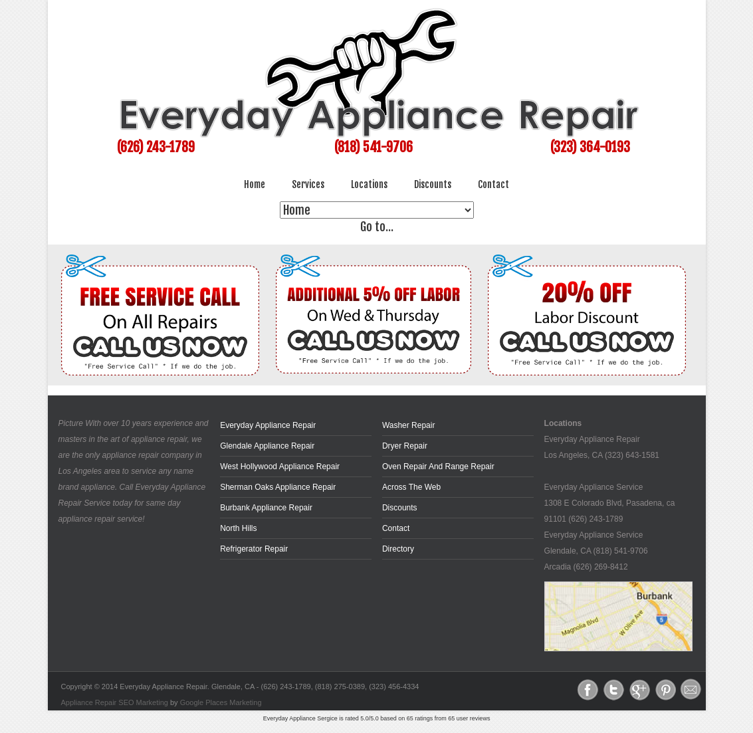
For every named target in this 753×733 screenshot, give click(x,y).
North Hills (238, 528)
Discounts (432, 184)
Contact (493, 184)
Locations (369, 184)
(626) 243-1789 (156, 147)
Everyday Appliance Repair (268, 425)
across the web (411, 487)
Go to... (376, 227)
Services (308, 184)
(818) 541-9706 (373, 147)
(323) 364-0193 (590, 147)
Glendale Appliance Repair (267, 446)
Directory (398, 549)
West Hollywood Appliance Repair (280, 466)
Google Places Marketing (221, 702)
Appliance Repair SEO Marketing (114, 702)
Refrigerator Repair (254, 549)
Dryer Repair (404, 446)
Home (254, 184)
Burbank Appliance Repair (266, 507)
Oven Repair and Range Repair (438, 466)
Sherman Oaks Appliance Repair (278, 487)
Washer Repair (408, 425)
